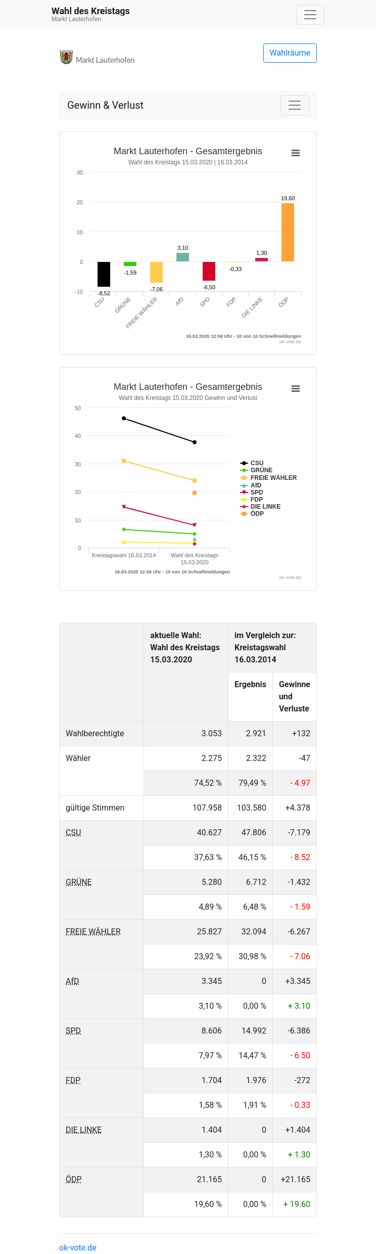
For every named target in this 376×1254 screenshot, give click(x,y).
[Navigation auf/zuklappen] (310, 15)
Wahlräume (290, 53)
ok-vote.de (78, 1247)
